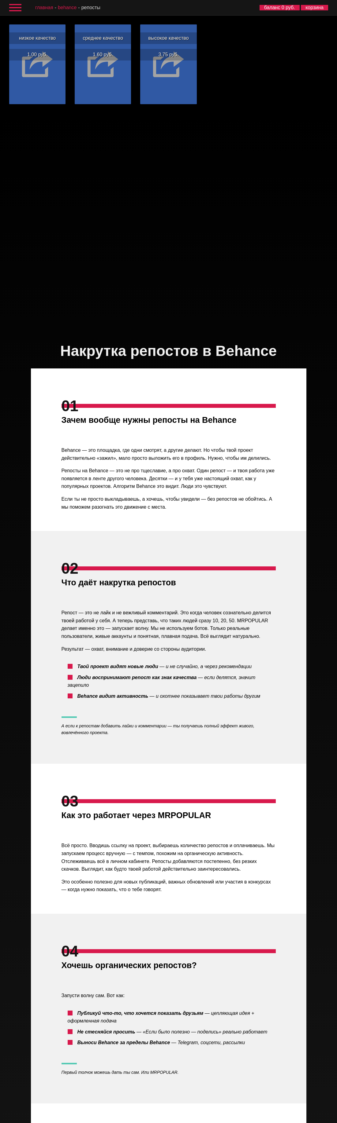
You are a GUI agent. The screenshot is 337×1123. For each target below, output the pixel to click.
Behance (67, 7)
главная (44, 7)
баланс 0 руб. (279, 7)
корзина (314, 7)
